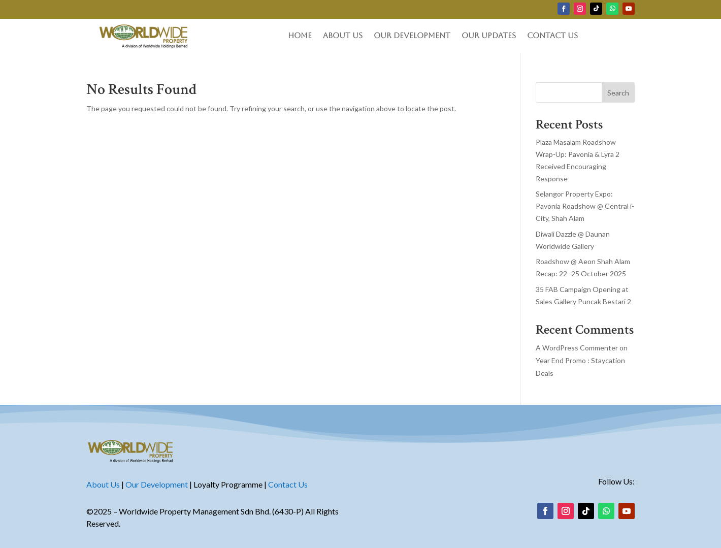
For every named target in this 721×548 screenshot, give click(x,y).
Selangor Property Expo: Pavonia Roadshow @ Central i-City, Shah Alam (585, 205)
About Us (343, 36)
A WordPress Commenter (577, 347)
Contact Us (552, 36)
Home (300, 36)
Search (618, 92)
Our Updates (489, 36)
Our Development (412, 36)
